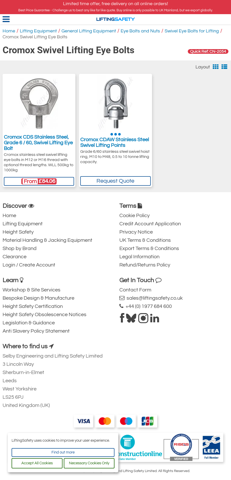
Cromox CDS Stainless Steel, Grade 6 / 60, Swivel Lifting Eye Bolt (38, 143)
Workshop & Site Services (31, 289)
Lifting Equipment (38, 31)
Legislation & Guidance (29, 322)
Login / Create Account (29, 265)
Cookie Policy (134, 215)
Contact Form (135, 289)
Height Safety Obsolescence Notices (44, 314)
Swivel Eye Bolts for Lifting (192, 31)
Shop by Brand (20, 248)
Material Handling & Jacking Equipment (47, 240)
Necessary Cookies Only (89, 463)
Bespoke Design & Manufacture (38, 298)
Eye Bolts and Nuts (140, 31)
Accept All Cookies (37, 463)
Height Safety (18, 232)
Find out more (63, 452)
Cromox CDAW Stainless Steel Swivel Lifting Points (114, 142)
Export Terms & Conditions (149, 248)
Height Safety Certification (33, 306)
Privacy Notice (136, 232)
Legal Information (139, 256)
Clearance (14, 256)
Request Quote (115, 181)
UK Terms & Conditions (145, 240)
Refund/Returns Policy (144, 265)
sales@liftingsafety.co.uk (151, 298)
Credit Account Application (150, 223)
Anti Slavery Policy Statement (36, 331)
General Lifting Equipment (88, 31)
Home (9, 31)
